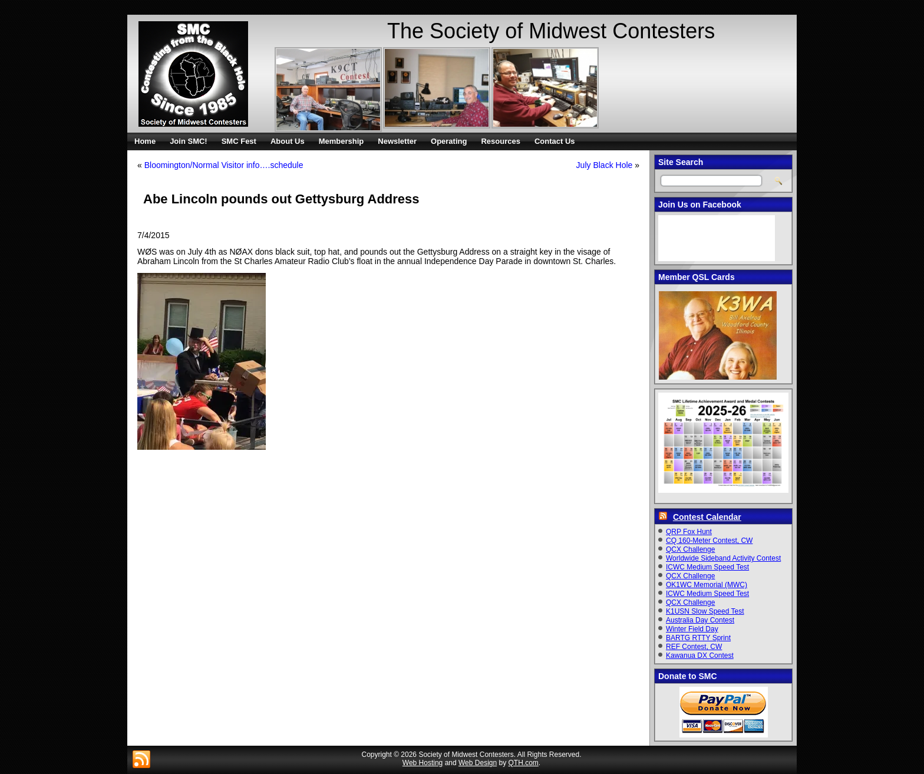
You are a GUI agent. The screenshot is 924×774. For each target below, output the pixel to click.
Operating (449, 141)
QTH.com (524, 763)
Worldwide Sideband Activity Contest (723, 558)
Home (145, 141)
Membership (341, 141)
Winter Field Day (692, 629)
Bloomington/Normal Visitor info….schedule (223, 165)
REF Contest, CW (694, 647)
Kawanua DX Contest (700, 655)
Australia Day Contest (700, 620)
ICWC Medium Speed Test (707, 567)
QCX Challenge (690, 549)
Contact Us (554, 141)
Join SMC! (188, 141)
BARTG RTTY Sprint (698, 638)
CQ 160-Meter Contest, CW (709, 540)
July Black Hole (604, 165)
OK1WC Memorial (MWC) (706, 585)
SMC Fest (239, 141)
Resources (500, 141)
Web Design (477, 763)
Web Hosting (422, 763)
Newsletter (397, 141)
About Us (287, 141)
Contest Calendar (707, 517)
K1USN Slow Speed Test (705, 611)
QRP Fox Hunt (689, 532)
